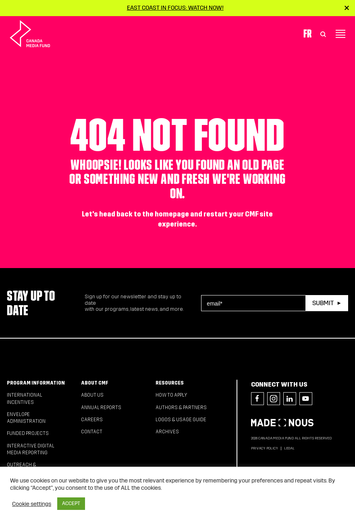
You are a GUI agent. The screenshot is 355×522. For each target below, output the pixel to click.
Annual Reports (101, 407)
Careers (92, 419)
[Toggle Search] (323, 34)
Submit (323, 303)
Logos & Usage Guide (181, 419)
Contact (91, 432)
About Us (92, 395)
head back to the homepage (144, 214)
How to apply (171, 395)
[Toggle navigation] (340, 34)
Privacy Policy (264, 448)
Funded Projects (28, 433)
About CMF (94, 383)
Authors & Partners (181, 407)
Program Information (36, 383)
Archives (167, 432)
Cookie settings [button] (31, 503)
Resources (170, 383)
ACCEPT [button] (71, 503)
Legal (289, 448)
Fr (307, 33)
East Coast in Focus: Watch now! (175, 7)
